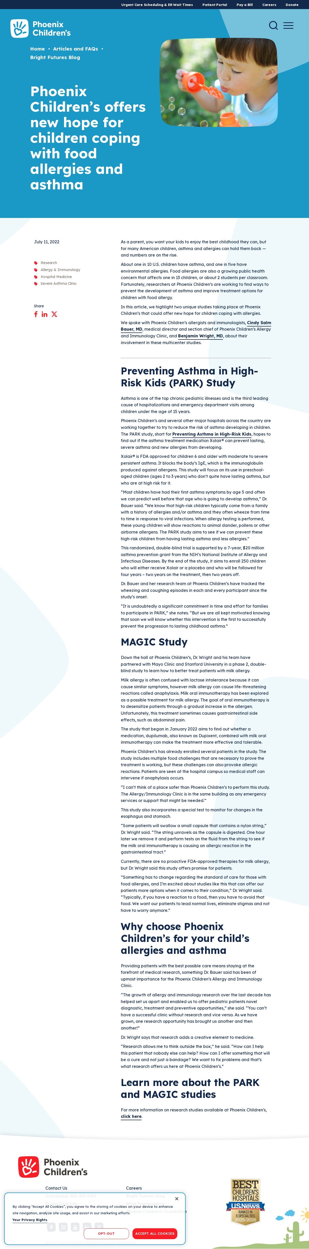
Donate (292, 5)
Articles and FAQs (75, 49)
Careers (269, 5)
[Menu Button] (288, 25)
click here (131, 1116)
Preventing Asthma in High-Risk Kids (211, 434)
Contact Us (56, 1188)
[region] (95, 1219)
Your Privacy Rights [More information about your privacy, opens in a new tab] (29, 1220)
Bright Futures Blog (55, 57)
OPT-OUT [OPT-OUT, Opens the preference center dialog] (106, 1233)
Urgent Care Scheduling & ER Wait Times (157, 5)
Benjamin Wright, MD (200, 335)
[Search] (273, 25)
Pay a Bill (245, 5)
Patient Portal (214, 5)
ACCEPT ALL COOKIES (154, 1233)
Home (37, 49)
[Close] (176, 1198)
